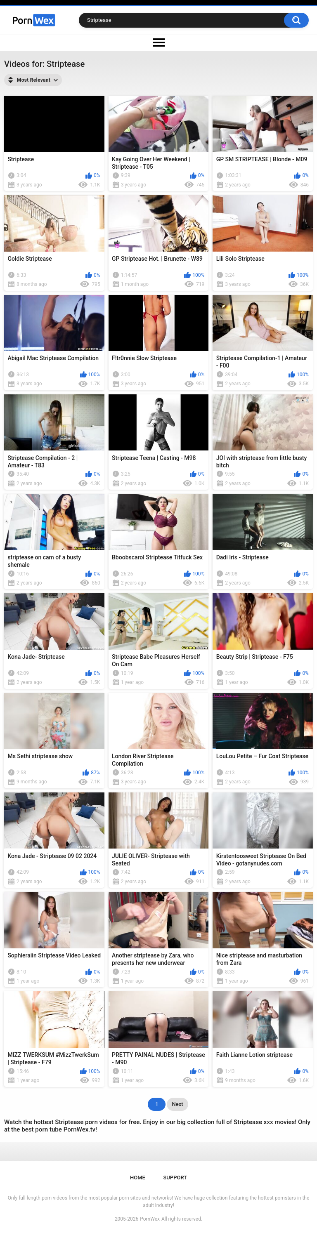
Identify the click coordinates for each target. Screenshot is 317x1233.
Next (177, 1104)
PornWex (150, 1219)
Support (175, 1177)
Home (137, 1177)
